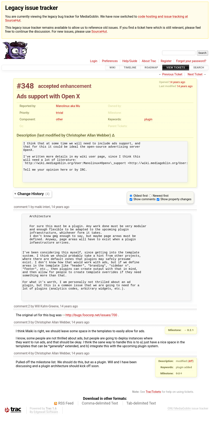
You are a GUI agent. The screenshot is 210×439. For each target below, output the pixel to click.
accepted (48, 86)
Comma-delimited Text (100, 427)
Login (93, 61)
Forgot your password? (191, 61)
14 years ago (177, 82)
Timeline (130, 67)
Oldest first (141, 203)
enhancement (75, 86)
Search (198, 67)
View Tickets (176, 67)
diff (190, 384)
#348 (25, 86)
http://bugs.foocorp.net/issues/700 (89, 338)
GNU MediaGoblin (179, 432)
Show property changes (176, 206)
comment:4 (22, 377)
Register (166, 61)
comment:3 (22, 346)
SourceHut (99, 31)
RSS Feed (65, 427)
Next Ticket (195, 74)
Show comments (145, 206)
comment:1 (22, 214)
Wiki (112, 67)
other (59, 119)
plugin (148, 119)
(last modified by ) (74, 135)
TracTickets (153, 415)
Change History (33, 201)
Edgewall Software (46, 435)
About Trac (149, 61)
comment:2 (22, 330)
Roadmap (151, 67)
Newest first (161, 203)
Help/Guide (129, 61)
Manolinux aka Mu (68, 106)
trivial (59, 113)
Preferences (110, 61)
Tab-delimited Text (141, 427)
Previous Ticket (172, 74)
